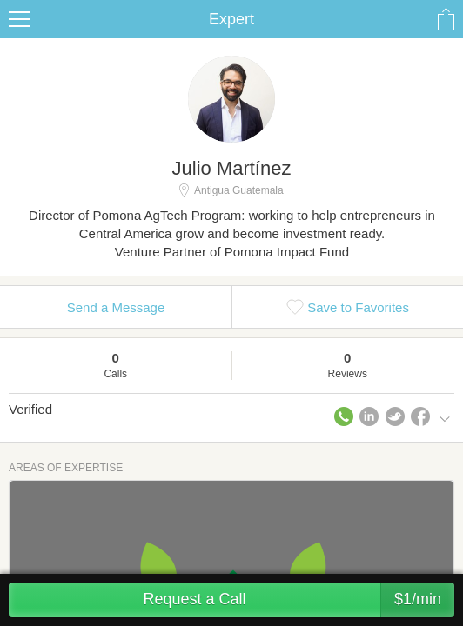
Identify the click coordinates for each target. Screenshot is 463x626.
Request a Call (298, 600)
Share (445, 19)
